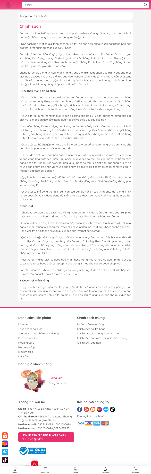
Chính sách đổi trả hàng (91, 328)
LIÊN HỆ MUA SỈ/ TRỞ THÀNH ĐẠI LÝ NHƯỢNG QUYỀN (44, 437)
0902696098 (45, 424)
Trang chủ (26, 16)
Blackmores (25, 351)
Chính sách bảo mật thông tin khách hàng (102, 338)
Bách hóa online (28, 338)
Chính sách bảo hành (89, 342)
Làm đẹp (23, 324)
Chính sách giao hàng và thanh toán (98, 333)
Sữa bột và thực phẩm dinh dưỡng (38, 333)
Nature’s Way (26, 347)
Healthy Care (26, 342)
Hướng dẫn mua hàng (90, 324)
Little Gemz (25, 356)
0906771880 (62, 428)
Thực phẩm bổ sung (30, 328)
